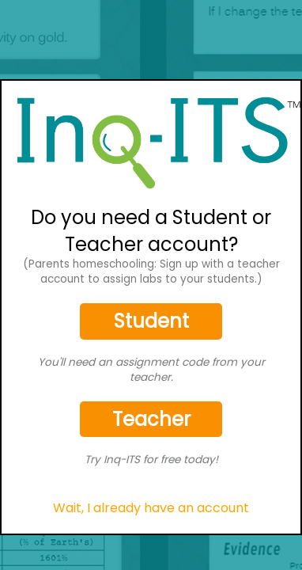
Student (151, 321)
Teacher (151, 419)
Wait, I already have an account (151, 508)
